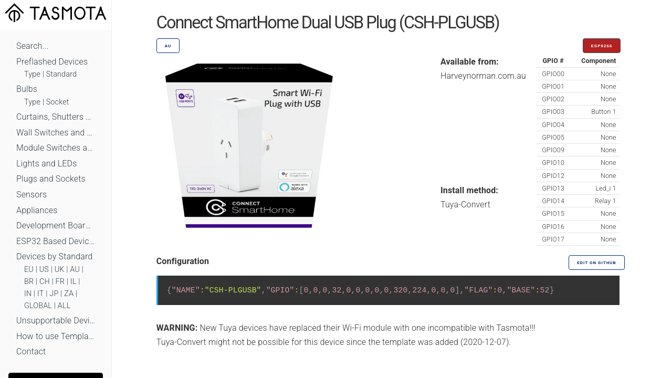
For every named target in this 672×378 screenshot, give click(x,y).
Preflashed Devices (52, 62)
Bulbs (26, 89)
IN (28, 293)
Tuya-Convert (465, 204)
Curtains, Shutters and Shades (55, 117)
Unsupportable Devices (55, 321)
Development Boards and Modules (55, 225)
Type (32, 74)
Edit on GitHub (596, 262)
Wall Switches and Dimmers (55, 133)
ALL (64, 305)
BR (29, 281)
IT (40, 293)
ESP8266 (602, 46)
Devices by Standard (54, 256)
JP (53, 293)
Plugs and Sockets (51, 179)
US (44, 269)
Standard (61, 74)
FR (60, 281)
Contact (31, 351)
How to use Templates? (55, 336)
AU (75, 269)
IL (73, 281)
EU (29, 269)
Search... (32, 46)
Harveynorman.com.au (483, 76)
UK (60, 269)
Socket (57, 102)
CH (44, 281)
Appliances (37, 210)
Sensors (31, 195)
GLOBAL (38, 305)
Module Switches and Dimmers (55, 148)
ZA (69, 293)
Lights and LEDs (46, 164)
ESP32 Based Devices (55, 241)
